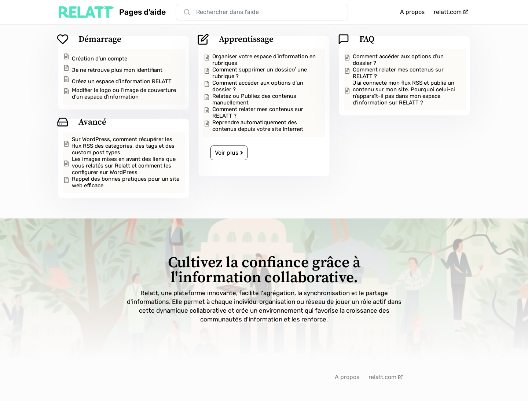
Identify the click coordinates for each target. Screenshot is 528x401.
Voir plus (229, 152)
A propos (412, 11)
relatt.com (451, 11)
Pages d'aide (142, 11)
